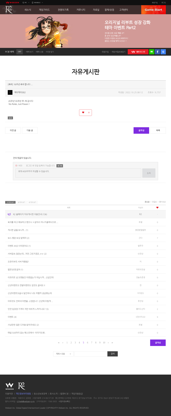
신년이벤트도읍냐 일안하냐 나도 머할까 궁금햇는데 (30, 293)
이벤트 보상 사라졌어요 (19, 246)
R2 (9, 9)
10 (104, 342)
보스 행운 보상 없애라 (18, 238)
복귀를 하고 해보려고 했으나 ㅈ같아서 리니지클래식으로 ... (33, 222)
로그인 (164, 2)
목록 (158, 130)
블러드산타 (140, 309)
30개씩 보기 (21, 202)
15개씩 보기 (10, 202)
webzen (12, 2)
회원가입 (155, 2)
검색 (113, 353)
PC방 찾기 (50, 52)
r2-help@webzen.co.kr (26, 401)
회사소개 (53, 393)
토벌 (140, 222)
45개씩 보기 (32, 202)
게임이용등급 (77, 393)
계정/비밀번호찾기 (118, 52)
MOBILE (37, 2)
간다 (140, 238)
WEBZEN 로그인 (138, 51)
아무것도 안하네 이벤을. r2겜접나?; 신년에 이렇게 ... (30, 301)
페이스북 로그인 (157, 51)
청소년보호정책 (40, 393)
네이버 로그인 (151, 51)
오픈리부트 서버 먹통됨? (18, 261)
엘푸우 (140, 246)
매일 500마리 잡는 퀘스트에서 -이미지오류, (26, 332)
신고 (10, 117)
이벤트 (12, 317)
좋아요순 (162, 202)
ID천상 (140, 254)
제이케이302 (20, 92)
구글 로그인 (163, 51)
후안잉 (140, 301)
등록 (149, 173)
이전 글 (13, 130)
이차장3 (140, 293)
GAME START (153, 9)
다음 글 (30, 130)
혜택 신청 (39, 52)
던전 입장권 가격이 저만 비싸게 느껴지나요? (28, 309)
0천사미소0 (140, 317)
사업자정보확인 (64, 401)
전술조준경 (140, 277)
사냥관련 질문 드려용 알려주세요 (23, 325)
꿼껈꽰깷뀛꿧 (140, 230)
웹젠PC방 (64, 393)
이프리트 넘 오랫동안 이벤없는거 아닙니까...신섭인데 (30, 277)
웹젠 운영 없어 (15, 269)
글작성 (141, 130)
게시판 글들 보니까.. (18, 230)
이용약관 (9, 393)
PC (26, 2)
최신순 (147, 202)
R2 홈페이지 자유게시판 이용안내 (30, 214)
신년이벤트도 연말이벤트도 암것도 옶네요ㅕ (26, 285)
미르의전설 (140, 269)
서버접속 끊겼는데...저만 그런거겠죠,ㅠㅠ (27, 254)
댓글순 (154, 202)
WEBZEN (9, 386)
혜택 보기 (29, 52)
